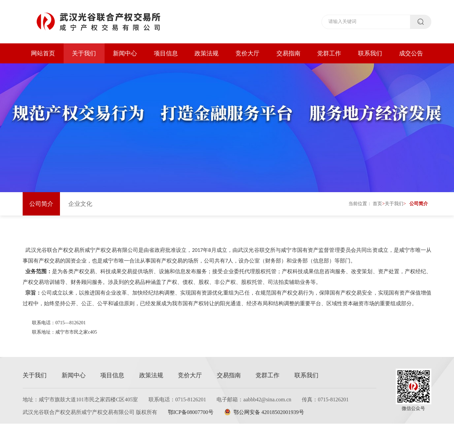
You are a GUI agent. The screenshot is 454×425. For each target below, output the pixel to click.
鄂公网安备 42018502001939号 (265, 413)
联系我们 (370, 53)
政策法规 (207, 53)
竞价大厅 (247, 53)
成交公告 (411, 53)
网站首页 (43, 53)
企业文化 (80, 205)
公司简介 (41, 205)
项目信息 (166, 53)
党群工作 (329, 53)
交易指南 (288, 53)
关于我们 (84, 53)
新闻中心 (125, 53)
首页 (377, 204)
